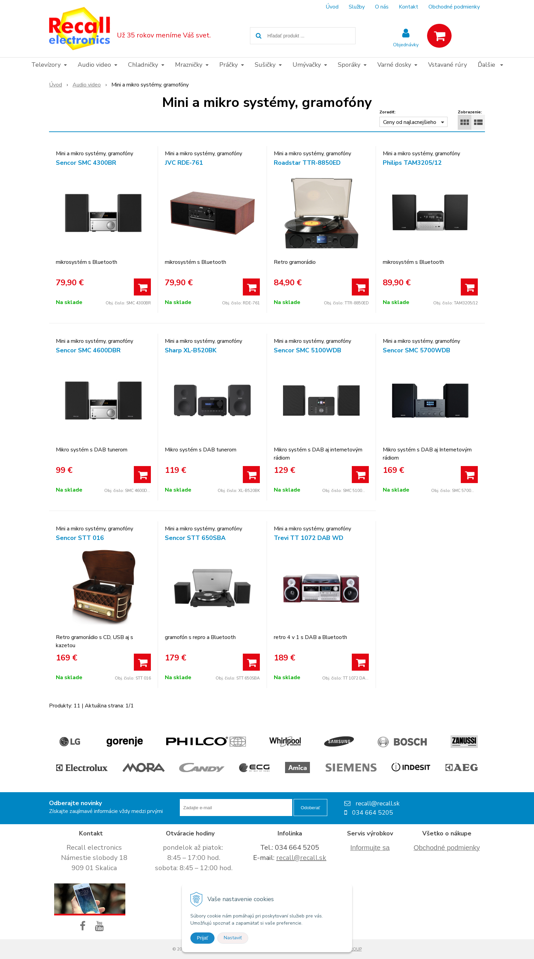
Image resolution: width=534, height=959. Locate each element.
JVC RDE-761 (184, 163)
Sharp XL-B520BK (191, 350)
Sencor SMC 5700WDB (416, 350)
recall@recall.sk (301, 857)
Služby (357, 7)
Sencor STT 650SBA (195, 538)
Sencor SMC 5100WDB (307, 350)
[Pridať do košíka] (142, 286)
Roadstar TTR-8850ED (307, 163)
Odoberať (310, 807)
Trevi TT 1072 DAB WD (308, 538)
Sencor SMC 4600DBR (88, 350)
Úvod (332, 7)
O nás (382, 7)
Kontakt (408, 7)
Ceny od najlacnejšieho (409, 122)
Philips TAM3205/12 (412, 163)
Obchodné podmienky (454, 7)
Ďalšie (490, 65)
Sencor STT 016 (80, 538)
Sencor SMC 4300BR (86, 163)
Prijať (202, 938)
